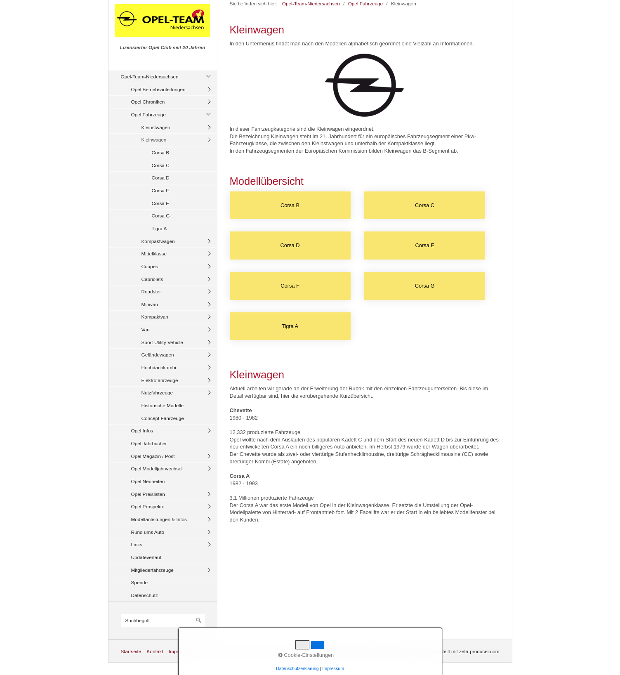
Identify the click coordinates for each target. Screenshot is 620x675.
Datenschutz (144, 595)
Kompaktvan (154, 316)
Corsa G (161, 215)
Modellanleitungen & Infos (159, 519)
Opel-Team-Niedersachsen (150, 76)
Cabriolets (152, 279)
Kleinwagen (154, 139)
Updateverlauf (146, 557)
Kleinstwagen (155, 127)
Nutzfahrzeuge (157, 392)
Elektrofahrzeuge (159, 380)
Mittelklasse (154, 253)
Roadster (151, 291)
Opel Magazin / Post (153, 456)
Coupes (149, 266)
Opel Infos (142, 430)
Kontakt (154, 651)
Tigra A (159, 228)
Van (145, 329)
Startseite (131, 651)
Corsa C (161, 165)
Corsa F (160, 203)
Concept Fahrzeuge (162, 418)
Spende (139, 582)
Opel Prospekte (148, 506)
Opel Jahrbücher (149, 443)
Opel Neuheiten (148, 481)
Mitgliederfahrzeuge (152, 570)
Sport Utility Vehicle (162, 342)
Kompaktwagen (158, 241)
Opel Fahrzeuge (148, 114)
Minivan (149, 304)
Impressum (181, 651)
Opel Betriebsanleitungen (158, 89)
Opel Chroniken (148, 101)
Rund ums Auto (147, 532)
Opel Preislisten (148, 494)
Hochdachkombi (158, 367)
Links (136, 544)
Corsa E (161, 190)
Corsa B (161, 152)
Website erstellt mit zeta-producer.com (458, 651)
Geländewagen (157, 354)
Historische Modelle (162, 405)
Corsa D (161, 177)
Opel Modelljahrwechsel (157, 468)
